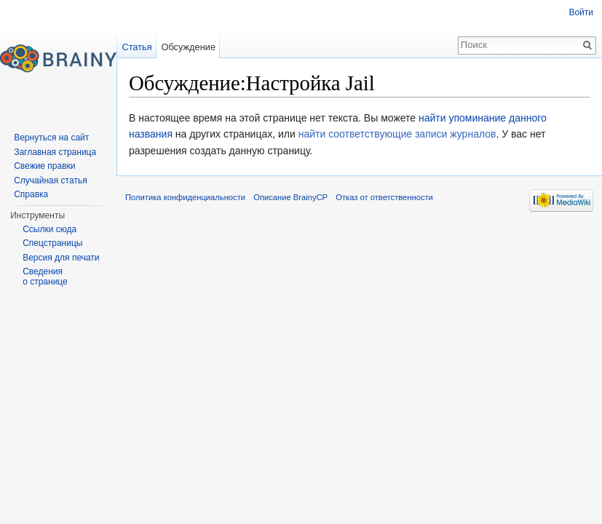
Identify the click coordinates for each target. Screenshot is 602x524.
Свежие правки (44, 166)
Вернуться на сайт (51, 137)
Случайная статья (50, 180)
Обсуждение (188, 46)
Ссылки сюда (49, 229)
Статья (136, 46)
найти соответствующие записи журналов (397, 134)
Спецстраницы (52, 243)
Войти (581, 12)
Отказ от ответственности (384, 197)
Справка (31, 194)
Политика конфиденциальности (185, 197)
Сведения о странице (45, 276)
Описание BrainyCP (290, 197)
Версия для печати (61, 258)
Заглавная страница (55, 152)
